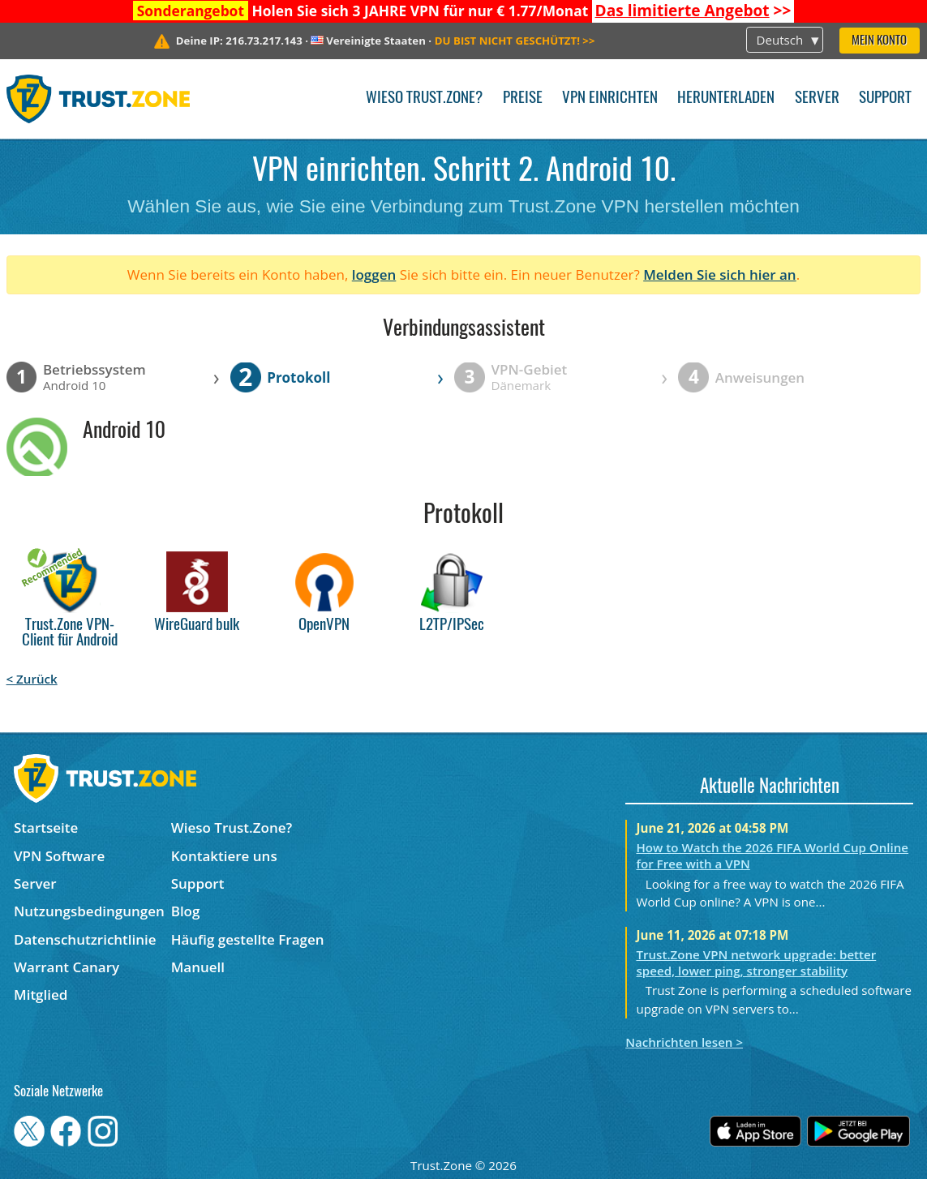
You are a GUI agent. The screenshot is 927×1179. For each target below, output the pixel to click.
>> (693, 10)
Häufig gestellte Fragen (247, 939)
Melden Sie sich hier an (719, 274)
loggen (374, 274)
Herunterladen (726, 98)
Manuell (198, 967)
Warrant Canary (66, 967)
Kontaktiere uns (224, 856)
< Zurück (32, 679)
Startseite (46, 827)
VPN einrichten (610, 98)
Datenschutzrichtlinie (85, 939)
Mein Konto (879, 41)
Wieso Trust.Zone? (424, 98)
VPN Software (59, 856)
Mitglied (40, 994)
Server (817, 98)
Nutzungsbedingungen (89, 911)
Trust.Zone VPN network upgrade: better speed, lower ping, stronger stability (756, 962)
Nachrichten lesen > (684, 1042)
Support (885, 98)
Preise (523, 98)
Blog (185, 911)
